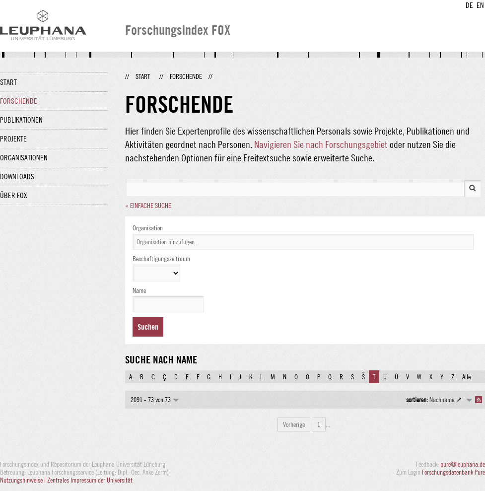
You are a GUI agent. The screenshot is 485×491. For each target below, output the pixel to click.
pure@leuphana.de (462, 464)
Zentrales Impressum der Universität (90, 480)
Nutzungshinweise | (23, 480)
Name (139, 290)
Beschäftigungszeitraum (161, 259)
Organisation (148, 228)
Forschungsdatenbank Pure (453, 472)
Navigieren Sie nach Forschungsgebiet (321, 144)
